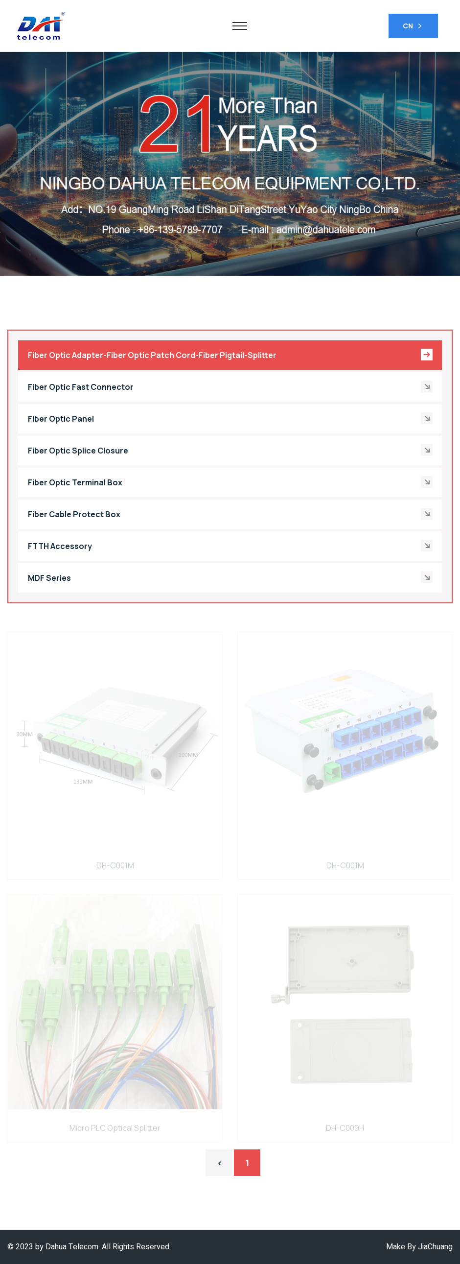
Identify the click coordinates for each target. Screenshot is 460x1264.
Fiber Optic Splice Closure (229, 450)
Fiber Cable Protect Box (229, 514)
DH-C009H (345, 1129)
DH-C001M (115, 867)
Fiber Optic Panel (229, 418)
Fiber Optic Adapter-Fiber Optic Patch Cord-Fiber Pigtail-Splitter (231, 355)
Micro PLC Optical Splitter (115, 1129)
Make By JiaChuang (419, 1247)
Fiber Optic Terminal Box (229, 482)
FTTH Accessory (229, 546)
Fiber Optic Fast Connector (229, 387)
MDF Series (229, 578)
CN (413, 26)
